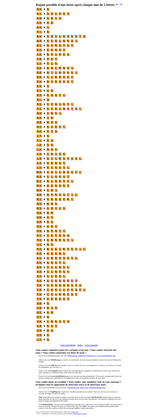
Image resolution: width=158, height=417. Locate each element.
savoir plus (75, 412)
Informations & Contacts (80, 413)
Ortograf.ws (90, 356)
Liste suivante (91, 345)
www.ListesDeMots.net (106, 356)
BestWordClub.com (97, 388)
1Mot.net (81, 356)
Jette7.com (84, 388)
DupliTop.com (73, 388)
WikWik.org (72, 356)
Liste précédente (68, 345)
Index (80, 345)
